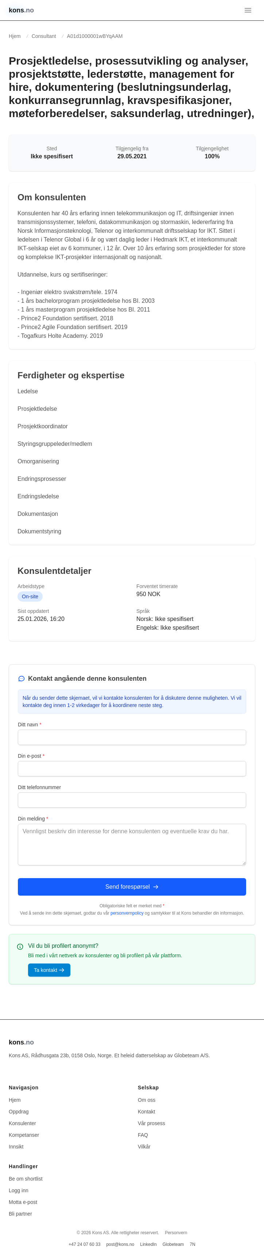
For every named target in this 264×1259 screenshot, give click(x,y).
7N (192, 1244)
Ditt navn (30, 724)
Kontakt (146, 1112)
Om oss (146, 1100)
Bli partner (20, 1214)
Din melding (33, 819)
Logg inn (18, 1190)
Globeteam (173, 1244)
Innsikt (16, 1147)
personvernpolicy (127, 913)
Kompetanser (24, 1135)
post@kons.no (120, 1244)
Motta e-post (23, 1202)
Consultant (44, 36)
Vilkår (144, 1147)
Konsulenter (22, 1123)
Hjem (15, 36)
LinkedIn (148, 1244)
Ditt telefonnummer (39, 787)
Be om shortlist (26, 1179)
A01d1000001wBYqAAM (95, 36)
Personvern (176, 1232)
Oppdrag (18, 1112)
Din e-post (31, 756)
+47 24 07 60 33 (84, 1244)
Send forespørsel (132, 887)
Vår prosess (151, 1123)
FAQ (143, 1135)
